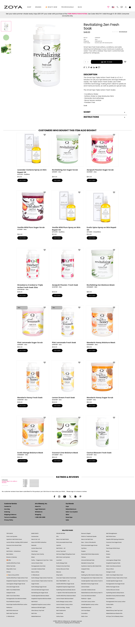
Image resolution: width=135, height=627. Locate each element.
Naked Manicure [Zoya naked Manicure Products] (36, 616)
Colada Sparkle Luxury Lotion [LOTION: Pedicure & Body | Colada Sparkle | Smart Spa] (89, 604)
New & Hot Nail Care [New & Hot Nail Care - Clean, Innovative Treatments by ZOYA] (87, 539)
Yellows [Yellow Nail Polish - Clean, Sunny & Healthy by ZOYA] (83, 557)
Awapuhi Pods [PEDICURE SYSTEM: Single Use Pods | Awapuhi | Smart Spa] (85, 569)
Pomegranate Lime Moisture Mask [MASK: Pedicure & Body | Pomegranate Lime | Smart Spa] (16, 598)
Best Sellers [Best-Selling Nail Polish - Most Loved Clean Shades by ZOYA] (9, 554)
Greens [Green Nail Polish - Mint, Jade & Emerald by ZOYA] (108, 554)
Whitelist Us (38, 512)
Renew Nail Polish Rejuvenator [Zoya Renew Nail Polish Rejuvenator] (90, 554)
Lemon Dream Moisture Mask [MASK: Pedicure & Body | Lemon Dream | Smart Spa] (64, 598)
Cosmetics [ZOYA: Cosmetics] (84, 613)
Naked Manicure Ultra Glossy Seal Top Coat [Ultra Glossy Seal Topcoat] (91, 592)
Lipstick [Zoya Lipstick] (58, 545)
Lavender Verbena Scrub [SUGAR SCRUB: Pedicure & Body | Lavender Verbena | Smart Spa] (88, 589)
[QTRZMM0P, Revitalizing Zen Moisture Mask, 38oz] (102, 268)
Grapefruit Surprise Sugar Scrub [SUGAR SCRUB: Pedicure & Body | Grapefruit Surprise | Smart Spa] (65, 586)
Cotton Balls (109, 604)
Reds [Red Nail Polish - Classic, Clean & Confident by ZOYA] (7, 548)
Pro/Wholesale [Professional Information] (67, 7)
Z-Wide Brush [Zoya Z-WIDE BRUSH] (10, 616)
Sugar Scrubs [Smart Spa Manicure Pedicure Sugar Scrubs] (35, 583)
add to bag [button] (101, 62)
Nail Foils (34, 613)
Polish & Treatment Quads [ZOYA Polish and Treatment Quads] (88, 536)
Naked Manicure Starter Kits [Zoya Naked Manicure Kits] (114, 613)
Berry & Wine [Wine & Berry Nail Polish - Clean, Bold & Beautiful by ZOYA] (35, 572)
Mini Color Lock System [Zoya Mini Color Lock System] (63, 557)
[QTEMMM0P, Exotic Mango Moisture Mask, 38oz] (32, 436)
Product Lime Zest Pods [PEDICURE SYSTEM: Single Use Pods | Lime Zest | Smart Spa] (63, 566)
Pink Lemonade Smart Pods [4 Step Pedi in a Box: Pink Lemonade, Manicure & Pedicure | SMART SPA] (64, 542)
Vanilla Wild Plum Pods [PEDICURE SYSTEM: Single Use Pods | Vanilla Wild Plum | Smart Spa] (13, 563)
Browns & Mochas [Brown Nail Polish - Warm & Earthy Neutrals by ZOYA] (11, 557)
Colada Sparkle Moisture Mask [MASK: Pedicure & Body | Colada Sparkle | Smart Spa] (40, 595)
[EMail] (96, 67)
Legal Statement (40, 509)
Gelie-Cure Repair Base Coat (114, 575)
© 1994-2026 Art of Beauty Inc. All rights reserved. (67, 622)
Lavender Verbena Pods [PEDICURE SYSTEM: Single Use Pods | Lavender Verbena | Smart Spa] (38, 569)
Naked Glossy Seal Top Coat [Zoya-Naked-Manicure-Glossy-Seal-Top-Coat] (114, 610)
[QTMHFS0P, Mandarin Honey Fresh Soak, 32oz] (32, 380)
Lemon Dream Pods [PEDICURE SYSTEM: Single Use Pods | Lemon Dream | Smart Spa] (37, 563)
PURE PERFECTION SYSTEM (77, 14)
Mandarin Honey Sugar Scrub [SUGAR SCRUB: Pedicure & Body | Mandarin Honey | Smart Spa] (89, 583)
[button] (13, 7)
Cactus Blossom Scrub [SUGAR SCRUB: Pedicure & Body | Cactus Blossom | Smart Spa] (112, 589)
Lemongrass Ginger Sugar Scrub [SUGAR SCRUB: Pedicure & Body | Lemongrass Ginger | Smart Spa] (15, 583)
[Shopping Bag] (130, 7)
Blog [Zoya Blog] (80, 7)
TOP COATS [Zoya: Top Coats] (9, 533)
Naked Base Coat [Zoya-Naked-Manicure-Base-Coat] (86, 607)
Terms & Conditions (10, 517)
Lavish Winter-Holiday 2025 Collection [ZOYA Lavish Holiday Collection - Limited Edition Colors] (17, 542)
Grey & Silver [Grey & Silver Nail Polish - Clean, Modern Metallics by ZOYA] (110, 569)
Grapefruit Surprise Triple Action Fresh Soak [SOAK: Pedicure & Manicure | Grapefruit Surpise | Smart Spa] (17, 580)
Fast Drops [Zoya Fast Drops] (34, 551)
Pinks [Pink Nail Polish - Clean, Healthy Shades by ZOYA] (107, 545)
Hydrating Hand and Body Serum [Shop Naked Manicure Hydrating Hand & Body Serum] (65, 589)
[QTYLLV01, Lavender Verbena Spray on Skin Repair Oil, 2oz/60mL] (32, 154)
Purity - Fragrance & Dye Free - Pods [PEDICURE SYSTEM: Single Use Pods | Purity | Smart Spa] (41, 560)
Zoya (67, 506)
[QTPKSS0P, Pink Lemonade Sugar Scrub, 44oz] (32, 325)
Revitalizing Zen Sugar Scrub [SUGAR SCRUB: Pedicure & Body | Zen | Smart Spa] (39, 592)
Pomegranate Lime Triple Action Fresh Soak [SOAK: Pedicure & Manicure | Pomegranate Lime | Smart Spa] (91, 577)
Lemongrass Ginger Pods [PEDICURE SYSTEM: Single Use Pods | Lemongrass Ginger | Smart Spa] (113, 560)
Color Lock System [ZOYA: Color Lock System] (11, 536)
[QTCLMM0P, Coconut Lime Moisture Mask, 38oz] (67, 436)
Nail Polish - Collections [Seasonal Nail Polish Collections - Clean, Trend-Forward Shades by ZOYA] (13, 551)
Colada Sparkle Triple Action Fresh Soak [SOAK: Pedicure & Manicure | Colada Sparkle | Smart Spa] (91, 580)
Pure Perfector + (110, 598)
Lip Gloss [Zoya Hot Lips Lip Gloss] (84, 548)
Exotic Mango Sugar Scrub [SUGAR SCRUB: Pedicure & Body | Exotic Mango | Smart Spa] (38, 586)
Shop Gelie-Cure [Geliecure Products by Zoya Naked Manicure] (11, 569)
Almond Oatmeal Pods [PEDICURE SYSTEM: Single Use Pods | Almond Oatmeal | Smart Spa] (87, 560)
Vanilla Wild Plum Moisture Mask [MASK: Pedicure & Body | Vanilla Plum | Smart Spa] (66, 595)
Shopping (38, 514)
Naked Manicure (71, 509)
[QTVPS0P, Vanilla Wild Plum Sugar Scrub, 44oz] (32, 211)
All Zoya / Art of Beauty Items (114, 616)
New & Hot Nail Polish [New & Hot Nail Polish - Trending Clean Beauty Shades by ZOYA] (62, 539)
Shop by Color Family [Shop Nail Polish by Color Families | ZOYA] (37, 554)
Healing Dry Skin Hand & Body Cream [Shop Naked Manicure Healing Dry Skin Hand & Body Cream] (91, 575)
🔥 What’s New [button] (51, 7)
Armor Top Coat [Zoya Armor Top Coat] (61, 551)
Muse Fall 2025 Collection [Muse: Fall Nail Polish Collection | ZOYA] (38, 542)
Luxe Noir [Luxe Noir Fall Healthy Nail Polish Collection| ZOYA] (59, 560)
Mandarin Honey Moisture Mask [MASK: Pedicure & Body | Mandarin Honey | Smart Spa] (115, 595)
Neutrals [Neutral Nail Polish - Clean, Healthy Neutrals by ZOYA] (33, 545)
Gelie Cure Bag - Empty (63, 607)
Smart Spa (69, 517)
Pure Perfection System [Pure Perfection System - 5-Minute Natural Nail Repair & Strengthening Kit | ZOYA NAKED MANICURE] (13, 601)
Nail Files (109, 607)
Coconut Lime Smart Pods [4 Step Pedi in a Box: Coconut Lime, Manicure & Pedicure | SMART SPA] (13, 545)
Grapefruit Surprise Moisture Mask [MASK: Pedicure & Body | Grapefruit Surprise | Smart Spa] (41, 598)
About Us (38, 506)
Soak (85, 105)
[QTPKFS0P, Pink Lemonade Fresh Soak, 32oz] (67, 325)
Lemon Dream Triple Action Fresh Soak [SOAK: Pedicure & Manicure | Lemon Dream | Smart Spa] (42, 580)
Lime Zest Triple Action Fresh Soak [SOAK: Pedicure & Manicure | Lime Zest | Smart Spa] (66, 577)
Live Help (7, 509)
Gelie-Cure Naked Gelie (13, 589)
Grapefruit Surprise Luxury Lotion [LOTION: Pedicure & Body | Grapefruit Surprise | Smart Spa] (41, 604)
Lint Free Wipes (85, 610)
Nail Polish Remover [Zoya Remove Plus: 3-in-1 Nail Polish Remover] (12, 610)
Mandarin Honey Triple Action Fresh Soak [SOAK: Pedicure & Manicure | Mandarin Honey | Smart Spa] (116, 577)
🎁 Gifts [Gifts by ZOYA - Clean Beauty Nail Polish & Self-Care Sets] (8, 560)
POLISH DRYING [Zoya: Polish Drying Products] (60, 533)
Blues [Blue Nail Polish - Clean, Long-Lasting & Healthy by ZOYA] (107, 551)
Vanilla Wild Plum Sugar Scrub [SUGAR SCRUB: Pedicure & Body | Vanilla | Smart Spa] (65, 583)
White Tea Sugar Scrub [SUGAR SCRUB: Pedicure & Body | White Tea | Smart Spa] (112, 586)
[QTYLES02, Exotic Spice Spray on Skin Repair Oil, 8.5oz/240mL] (102, 211)
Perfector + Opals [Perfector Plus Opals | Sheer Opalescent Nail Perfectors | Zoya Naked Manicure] (86, 598)
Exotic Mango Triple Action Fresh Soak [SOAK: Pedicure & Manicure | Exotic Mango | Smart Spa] (42, 577)
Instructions (104, 117)
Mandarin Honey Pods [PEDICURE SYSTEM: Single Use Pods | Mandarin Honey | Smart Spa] (87, 563)
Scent (104, 112)
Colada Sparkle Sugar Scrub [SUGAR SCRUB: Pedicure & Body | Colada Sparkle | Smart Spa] (114, 580)
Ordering (7, 512)
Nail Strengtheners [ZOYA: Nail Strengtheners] (111, 533)
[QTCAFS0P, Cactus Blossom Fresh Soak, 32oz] (102, 436)
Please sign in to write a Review (9, 482)
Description (90, 75)
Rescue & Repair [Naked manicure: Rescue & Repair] (86, 533)
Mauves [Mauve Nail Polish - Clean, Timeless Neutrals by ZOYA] (58, 572)
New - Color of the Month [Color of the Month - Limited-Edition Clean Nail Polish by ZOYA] (88, 542)
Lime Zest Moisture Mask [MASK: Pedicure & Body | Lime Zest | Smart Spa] (88, 595)
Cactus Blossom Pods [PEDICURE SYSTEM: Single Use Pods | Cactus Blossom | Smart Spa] (62, 569)
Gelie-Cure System (72, 512)
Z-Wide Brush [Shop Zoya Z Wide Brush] (35, 575)
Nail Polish (34, 601)
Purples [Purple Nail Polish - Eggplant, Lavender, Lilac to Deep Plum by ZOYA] (83, 551)
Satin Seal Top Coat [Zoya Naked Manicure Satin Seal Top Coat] (12, 613)
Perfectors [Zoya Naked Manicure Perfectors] (9, 607)
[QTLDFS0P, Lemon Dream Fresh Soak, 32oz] (67, 380)
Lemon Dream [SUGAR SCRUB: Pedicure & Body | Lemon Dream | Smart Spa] (85, 586)
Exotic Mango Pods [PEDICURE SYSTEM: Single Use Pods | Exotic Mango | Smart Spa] (61, 563)
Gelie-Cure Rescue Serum (113, 566)
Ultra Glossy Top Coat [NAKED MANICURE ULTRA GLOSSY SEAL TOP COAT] (37, 610)
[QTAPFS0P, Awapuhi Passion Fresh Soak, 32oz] (67, 268)
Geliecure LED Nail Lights (38, 607)
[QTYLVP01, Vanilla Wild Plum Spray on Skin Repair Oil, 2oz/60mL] (67, 211)
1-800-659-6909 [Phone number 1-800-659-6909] (40, 517)
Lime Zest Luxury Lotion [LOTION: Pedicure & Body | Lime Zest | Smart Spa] (88, 601)
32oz (90, 39)
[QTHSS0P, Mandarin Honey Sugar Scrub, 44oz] (102, 380)
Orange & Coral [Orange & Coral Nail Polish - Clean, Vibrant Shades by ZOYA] (110, 572)
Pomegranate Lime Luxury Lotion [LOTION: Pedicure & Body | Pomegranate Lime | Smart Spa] (115, 601)
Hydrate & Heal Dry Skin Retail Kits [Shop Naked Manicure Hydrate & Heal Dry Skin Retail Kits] (91, 566)
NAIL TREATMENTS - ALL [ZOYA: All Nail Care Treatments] (63, 580)
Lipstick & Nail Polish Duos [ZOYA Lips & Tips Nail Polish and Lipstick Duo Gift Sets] (14, 539)
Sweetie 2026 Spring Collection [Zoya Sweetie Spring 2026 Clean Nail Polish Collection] (115, 539)
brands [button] (38, 7)
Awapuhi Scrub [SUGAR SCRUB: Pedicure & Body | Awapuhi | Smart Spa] (10, 592)
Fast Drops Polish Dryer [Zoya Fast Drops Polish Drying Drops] (113, 548)
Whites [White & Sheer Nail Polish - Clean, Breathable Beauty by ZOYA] (8, 572)
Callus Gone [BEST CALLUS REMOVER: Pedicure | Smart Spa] (59, 616)
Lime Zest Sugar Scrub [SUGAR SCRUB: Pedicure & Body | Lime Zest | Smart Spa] (12, 586)
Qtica (67, 514)
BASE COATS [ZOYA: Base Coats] (34, 533)
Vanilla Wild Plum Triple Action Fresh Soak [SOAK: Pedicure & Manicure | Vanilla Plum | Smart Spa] (17, 577)
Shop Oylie (59, 575)
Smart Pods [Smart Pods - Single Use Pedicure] (59, 613)
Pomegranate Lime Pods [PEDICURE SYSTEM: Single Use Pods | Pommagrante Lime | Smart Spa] (38, 566)
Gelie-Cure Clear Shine (13, 595)
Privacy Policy (8, 520)
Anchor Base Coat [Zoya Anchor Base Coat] (36, 548)
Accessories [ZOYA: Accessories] (34, 536)
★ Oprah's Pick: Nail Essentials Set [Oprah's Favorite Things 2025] (66, 592)
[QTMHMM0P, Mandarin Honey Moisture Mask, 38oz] (102, 325)
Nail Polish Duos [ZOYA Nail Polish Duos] (111, 536)
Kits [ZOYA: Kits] (57, 536)
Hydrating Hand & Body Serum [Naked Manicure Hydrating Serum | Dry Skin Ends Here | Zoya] (115, 592)
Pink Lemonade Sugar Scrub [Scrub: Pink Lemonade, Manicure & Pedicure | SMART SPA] (89, 545)
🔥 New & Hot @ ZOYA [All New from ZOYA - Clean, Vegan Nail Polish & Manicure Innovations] (12, 575)
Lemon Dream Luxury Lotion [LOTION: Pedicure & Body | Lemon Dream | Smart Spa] (64, 604)
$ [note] (19, 176)
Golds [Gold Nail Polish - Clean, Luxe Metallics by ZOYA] (108, 557)
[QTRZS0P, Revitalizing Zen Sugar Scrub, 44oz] (67, 153)
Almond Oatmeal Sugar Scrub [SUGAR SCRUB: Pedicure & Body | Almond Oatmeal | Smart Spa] (40, 589)
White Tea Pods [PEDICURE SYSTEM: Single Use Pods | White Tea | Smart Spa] (10, 566)
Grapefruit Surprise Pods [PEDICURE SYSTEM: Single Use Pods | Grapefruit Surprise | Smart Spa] (113, 563)
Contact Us (7, 506)
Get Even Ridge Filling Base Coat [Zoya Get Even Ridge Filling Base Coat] (65, 554)
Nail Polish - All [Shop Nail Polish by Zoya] (60, 548)
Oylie (67, 520)
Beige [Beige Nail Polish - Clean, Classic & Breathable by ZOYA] (82, 572)
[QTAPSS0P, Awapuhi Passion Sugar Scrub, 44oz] (102, 153)
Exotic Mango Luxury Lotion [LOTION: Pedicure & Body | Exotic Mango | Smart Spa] (64, 601)
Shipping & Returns (10, 514)
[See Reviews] (119, 31)
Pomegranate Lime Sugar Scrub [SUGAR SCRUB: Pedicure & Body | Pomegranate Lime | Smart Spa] (115, 583)
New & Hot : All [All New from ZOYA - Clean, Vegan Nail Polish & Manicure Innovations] (35, 539)
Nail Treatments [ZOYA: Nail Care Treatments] (61, 610)
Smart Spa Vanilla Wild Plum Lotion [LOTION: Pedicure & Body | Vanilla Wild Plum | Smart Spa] (16, 604)
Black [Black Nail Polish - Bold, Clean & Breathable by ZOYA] (33, 557)
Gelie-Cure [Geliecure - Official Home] (84, 616)
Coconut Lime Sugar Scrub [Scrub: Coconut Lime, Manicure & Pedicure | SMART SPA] (114, 542)
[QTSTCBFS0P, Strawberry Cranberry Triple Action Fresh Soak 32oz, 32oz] (32, 269)
